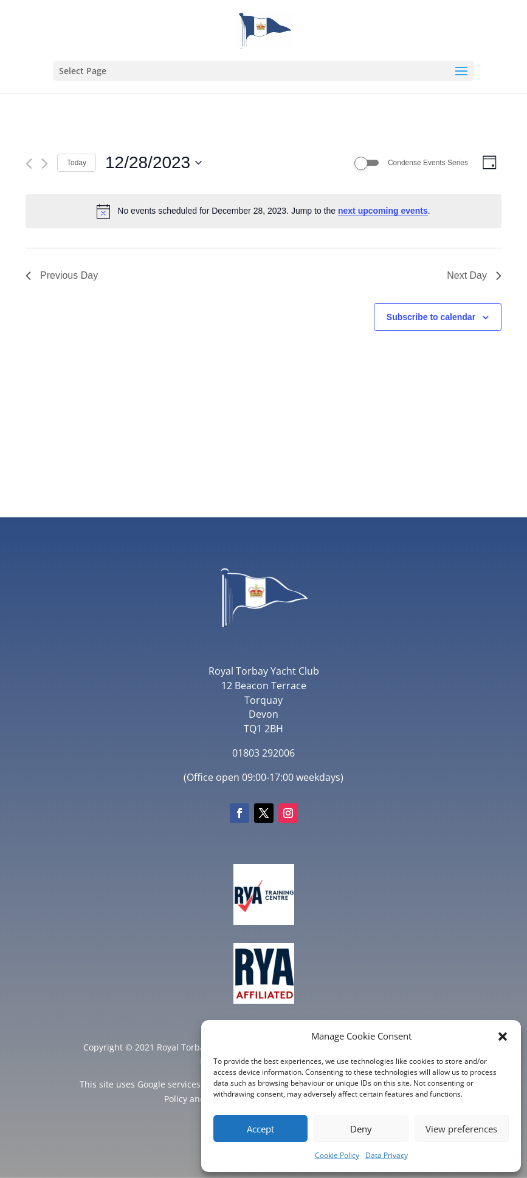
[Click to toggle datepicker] (153, 163)
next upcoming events (383, 211)
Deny (361, 1129)
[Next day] (44, 163)
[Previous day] (29, 163)
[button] (503, 1036)
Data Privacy (386, 1155)
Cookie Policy (337, 1155)
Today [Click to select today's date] (76, 162)
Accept (260, 1129)
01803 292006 (263, 753)
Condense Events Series (428, 162)
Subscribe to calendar (431, 317)
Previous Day (62, 275)
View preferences (461, 1129)
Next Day (474, 275)
